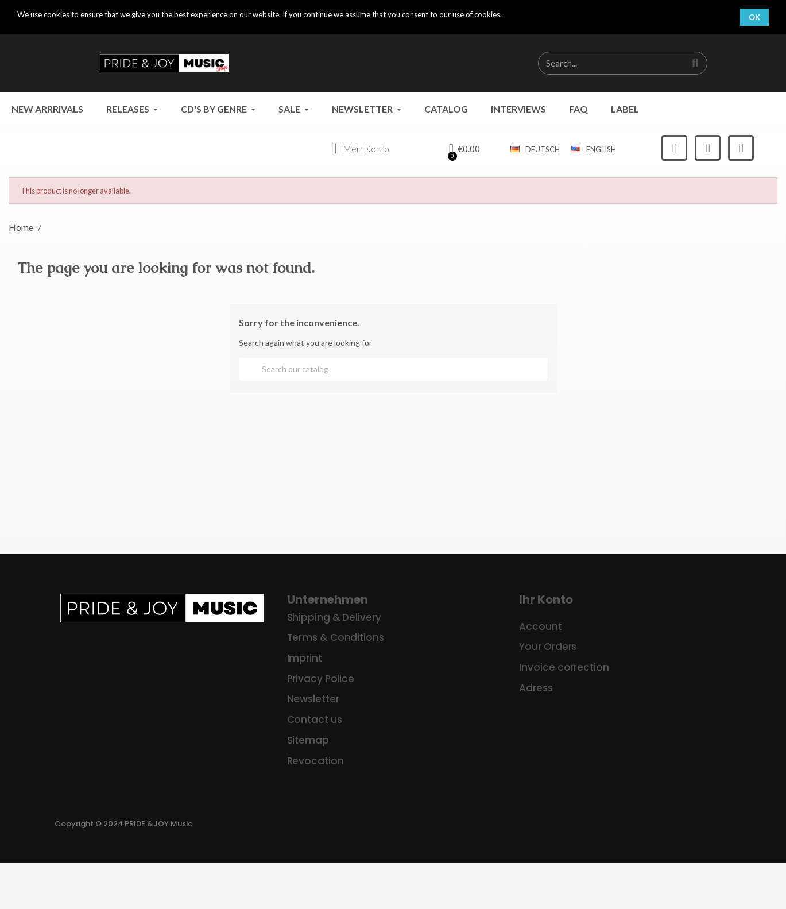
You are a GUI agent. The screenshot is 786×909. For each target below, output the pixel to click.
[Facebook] (674, 148)
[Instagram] (708, 148)
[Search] (393, 369)
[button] (464, 149)
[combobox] (606, 63)
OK (754, 17)
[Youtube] (741, 148)
